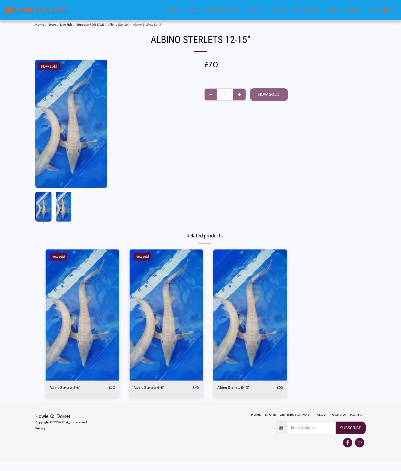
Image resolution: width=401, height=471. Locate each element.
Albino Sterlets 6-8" (151, 387)
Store (52, 24)
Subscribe (350, 428)
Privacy (40, 428)
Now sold (268, 94)
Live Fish (66, 24)
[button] (370, 10)
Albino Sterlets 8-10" (235, 387)
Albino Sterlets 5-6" (67, 387)
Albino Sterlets (118, 24)
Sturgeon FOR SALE (90, 24)
